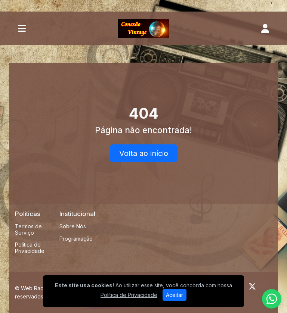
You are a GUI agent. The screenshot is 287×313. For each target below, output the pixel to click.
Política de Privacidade (29, 247)
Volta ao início (143, 153)
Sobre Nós (72, 226)
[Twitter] (252, 286)
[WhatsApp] (271, 299)
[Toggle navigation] (21, 28)
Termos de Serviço (28, 229)
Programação (76, 238)
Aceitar (174, 295)
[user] (265, 28)
